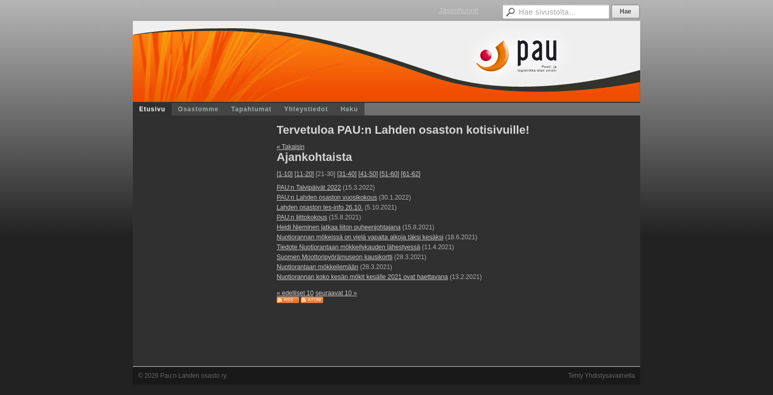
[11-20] (304, 174)
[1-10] (285, 174)
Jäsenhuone (459, 10)
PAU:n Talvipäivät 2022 (309, 187)
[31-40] (346, 174)
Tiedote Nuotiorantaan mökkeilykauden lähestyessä (348, 247)
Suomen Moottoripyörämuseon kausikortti (334, 257)
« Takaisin (290, 146)
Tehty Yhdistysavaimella (601, 375)
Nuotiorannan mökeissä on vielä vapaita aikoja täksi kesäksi (360, 237)
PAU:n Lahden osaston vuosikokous (327, 197)
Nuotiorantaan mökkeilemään (317, 267)
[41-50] (368, 174)
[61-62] (410, 174)
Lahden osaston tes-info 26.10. (320, 207)
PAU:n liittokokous (302, 217)
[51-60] (389, 174)
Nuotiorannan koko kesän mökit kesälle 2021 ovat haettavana (362, 277)
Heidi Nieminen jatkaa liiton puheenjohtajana (339, 227)
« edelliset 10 (295, 293)
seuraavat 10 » (336, 293)
